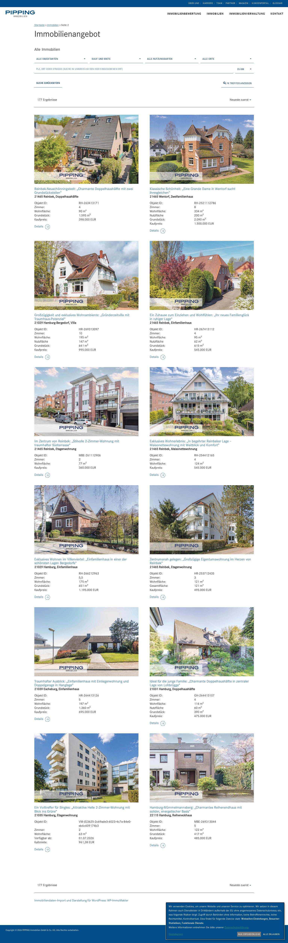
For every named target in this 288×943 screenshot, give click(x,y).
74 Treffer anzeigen (237, 83)
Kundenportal (260, 3)
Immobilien (53, 25)
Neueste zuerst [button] (240, 99)
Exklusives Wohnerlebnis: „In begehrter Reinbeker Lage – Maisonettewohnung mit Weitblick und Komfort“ (191, 443)
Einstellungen (176, 934)
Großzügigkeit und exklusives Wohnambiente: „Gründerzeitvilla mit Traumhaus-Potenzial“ (81, 317)
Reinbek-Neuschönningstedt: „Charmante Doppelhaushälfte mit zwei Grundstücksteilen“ (83, 191)
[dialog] (225, 921)
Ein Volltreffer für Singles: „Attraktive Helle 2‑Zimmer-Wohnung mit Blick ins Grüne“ (82, 809)
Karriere (208, 3)
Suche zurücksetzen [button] (48, 83)
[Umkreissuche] (133, 69)
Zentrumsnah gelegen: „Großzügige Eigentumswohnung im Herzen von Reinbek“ (200, 561)
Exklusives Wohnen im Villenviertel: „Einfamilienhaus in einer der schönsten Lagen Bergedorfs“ (80, 561)
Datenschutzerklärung (236, 927)
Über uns (193, 3)
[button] (42, 226)
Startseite (39, 25)
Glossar (278, 3)
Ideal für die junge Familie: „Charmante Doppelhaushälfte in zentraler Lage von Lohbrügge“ (199, 683)
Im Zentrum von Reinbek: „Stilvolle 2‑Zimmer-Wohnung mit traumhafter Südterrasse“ (76, 443)
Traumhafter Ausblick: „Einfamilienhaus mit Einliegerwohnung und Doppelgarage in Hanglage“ (81, 683)
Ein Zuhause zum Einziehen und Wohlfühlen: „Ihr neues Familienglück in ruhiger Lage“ (199, 317)
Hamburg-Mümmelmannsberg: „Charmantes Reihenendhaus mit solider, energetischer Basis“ (196, 809)
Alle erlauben (271, 934)
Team (219, 3)
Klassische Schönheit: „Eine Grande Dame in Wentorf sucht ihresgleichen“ (192, 191)
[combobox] (61, 59)
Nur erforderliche (249, 934)
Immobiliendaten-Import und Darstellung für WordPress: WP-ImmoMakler (81, 900)
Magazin (243, 3)
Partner (230, 3)
